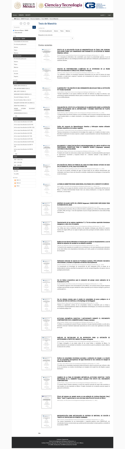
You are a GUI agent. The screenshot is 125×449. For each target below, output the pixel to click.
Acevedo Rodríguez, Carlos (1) (21, 97)
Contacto (59, 439)
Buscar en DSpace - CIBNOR (20, 30)
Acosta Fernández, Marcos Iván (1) (22, 100)
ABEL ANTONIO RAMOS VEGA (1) (22, 88)
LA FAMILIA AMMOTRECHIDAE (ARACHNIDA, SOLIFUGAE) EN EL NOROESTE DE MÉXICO (83, 184)
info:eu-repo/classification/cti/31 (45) (23, 130)
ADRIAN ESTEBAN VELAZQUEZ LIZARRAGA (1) (24, 109)
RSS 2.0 (17, 183)
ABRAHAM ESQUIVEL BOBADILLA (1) (23, 94)
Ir (72, 38)
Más (39, 433)
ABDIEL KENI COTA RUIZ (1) (20, 85)
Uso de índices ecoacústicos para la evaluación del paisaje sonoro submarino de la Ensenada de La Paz (83, 281)
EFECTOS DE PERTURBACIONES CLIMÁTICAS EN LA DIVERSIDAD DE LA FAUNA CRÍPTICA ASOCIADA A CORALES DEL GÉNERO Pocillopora (83, 69)
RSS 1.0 (17, 180)
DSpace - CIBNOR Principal (22, 19)
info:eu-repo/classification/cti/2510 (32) (24, 141)
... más (15, 116)
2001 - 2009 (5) (17, 165)
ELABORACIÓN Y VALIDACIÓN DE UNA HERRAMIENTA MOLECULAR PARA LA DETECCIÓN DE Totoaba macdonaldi (83, 89)
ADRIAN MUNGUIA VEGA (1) (20, 113)
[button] (103, 15)
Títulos (15, 50)
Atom (16, 186)
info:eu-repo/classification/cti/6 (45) (23, 133)
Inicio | (15, 15)
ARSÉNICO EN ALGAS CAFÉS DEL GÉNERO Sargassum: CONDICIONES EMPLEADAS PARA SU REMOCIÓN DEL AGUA (83, 204)
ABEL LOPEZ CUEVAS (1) (20, 91)
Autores (16, 47)
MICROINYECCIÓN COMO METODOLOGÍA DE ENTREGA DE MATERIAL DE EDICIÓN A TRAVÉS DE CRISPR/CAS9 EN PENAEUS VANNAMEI (83, 416)
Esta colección (17, 32)
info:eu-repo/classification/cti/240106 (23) (23, 150)
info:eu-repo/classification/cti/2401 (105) (24, 127)
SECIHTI (27, 15)
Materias (16, 53)
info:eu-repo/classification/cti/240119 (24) (23, 145)
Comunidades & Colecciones (21, 41)
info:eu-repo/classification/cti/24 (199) (23, 124)
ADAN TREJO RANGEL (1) (20, 105)
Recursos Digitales (35, 19)
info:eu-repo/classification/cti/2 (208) (23, 121)
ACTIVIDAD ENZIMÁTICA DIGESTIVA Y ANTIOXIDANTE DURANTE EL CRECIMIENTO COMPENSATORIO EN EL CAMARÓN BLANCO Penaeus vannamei (83, 319)
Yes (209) (16, 174)
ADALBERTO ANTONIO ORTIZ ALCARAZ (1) (24, 103)
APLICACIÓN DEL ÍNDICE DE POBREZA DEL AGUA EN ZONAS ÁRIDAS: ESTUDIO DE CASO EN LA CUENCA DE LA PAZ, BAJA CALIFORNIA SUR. (83, 165)
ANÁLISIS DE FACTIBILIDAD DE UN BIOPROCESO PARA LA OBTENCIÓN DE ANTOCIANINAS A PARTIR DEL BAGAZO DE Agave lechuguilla (83, 338)
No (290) (16, 171)
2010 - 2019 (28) (18, 162)
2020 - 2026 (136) (18, 159)
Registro (16, 76)
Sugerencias (65, 439)
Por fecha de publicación (20, 44)
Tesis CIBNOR (44, 19)
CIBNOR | (21, 15)
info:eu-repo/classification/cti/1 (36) (23, 136)
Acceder (16, 73)
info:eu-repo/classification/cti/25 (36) (23, 139)
